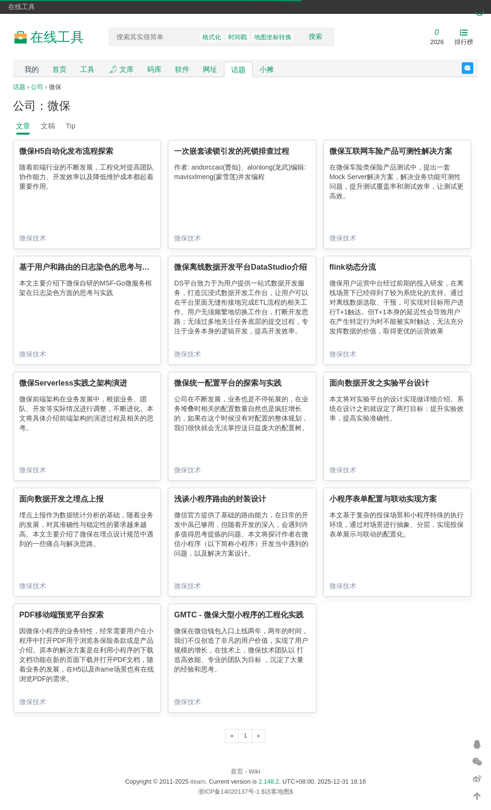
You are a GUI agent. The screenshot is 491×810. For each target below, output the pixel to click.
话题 (238, 70)
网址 (210, 69)
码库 (154, 69)
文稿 (48, 126)
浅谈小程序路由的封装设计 (220, 499)
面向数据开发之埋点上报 (61, 499)
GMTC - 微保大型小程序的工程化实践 (238, 615)
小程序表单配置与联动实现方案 (383, 499)
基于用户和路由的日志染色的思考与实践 (88, 267)
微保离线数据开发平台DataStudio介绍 (240, 267)
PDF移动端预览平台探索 (61, 615)
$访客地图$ (277, 791)
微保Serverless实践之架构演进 (73, 383)
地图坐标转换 (273, 37)
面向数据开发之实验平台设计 (379, 383)
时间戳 (237, 37)
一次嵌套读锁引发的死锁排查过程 (231, 151)
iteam (197, 781)
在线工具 (21, 7)
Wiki (254, 771)
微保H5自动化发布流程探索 (66, 151)
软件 (182, 69)
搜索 (315, 36)
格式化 (211, 37)
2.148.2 (268, 781)
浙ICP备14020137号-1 (229, 791)
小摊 (266, 69)
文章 (23, 126)
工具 (87, 69)
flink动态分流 (352, 267)
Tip (70, 126)
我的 (31, 69)
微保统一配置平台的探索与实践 (227, 383)
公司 (37, 87)
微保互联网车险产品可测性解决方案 (390, 151)
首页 (59, 69)
